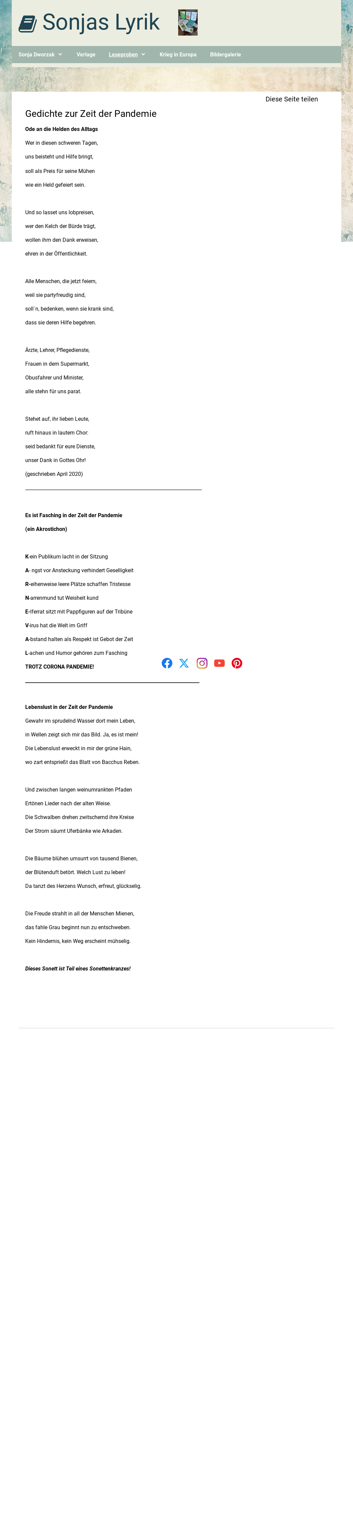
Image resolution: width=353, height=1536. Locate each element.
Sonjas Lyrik (101, 22)
